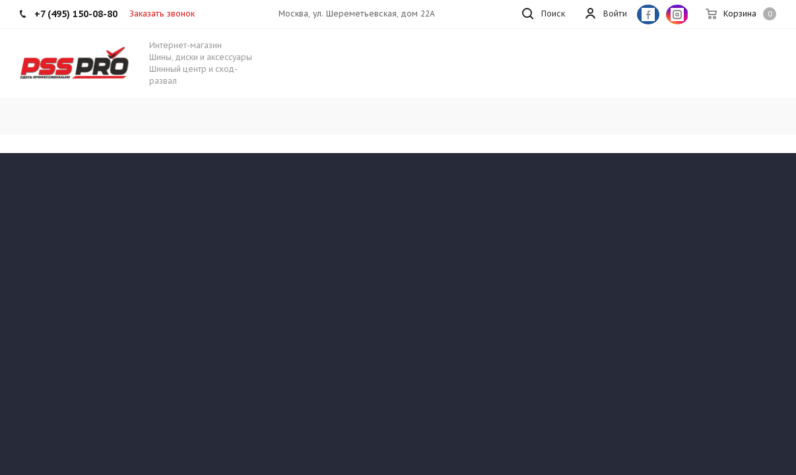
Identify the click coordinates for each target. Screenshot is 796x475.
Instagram (677, 14)
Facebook (648, 14)
